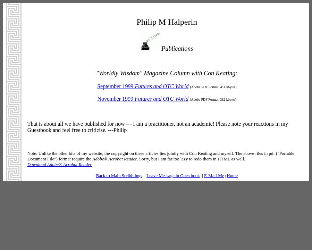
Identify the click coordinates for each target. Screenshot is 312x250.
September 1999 (142, 86)
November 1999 (143, 99)
